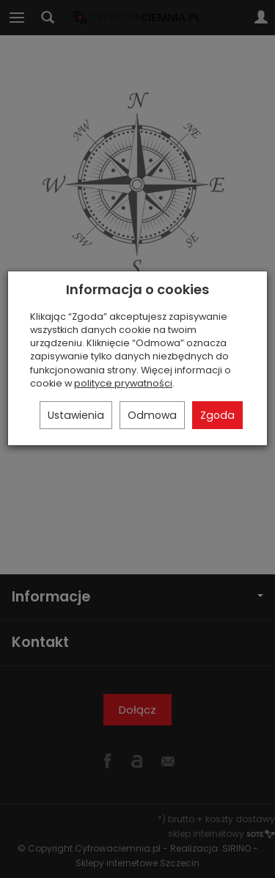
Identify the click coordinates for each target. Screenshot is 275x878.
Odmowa (152, 415)
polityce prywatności (123, 383)
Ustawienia (76, 415)
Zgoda (217, 415)
